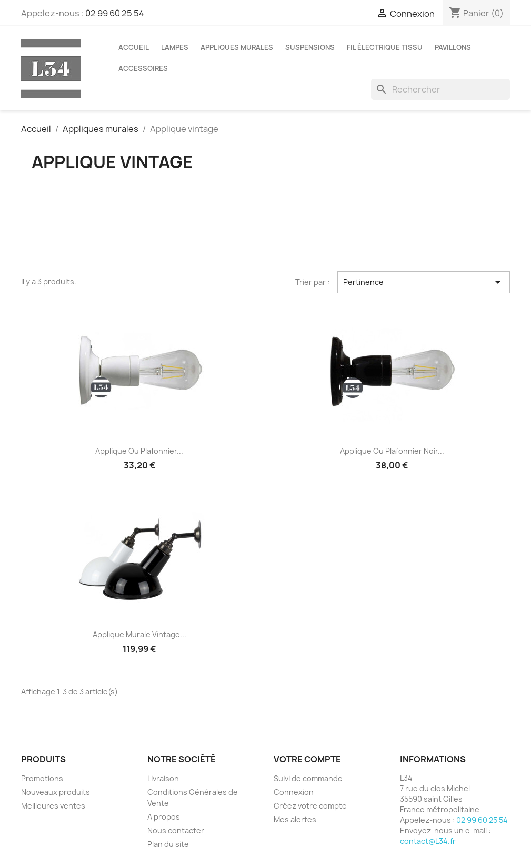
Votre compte (307, 759)
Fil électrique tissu (385, 47)
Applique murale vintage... (139, 634)
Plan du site (168, 844)
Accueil (133, 47)
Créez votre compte (310, 806)
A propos (163, 817)
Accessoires (143, 68)
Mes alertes (295, 819)
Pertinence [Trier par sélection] (424, 282)
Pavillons (453, 47)
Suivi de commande (308, 778)
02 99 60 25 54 (114, 13)
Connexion (294, 792)
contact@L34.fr (428, 841)
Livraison (163, 778)
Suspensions (310, 47)
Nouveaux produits (55, 792)
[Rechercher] (440, 89)
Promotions (42, 778)
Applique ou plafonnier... (139, 451)
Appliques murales (237, 47)
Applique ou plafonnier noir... (392, 451)
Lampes (174, 47)
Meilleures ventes (53, 806)
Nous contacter (175, 830)
